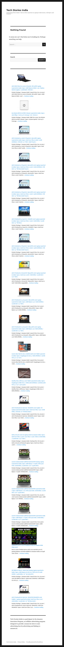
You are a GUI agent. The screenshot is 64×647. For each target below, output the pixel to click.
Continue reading (28, 96)
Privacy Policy (21, 642)
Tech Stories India (17, 10)
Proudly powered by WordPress (34, 642)
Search (12, 57)
